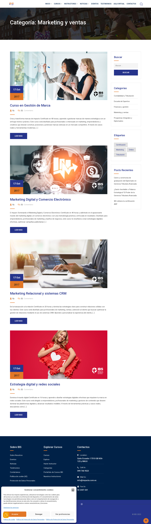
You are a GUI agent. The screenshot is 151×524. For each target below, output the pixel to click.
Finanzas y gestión (121, 107)
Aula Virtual (119, 4)
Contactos (131, 4)
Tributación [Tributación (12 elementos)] (120, 155)
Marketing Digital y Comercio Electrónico (40, 199)
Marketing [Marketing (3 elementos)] (120, 150)
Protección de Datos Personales (22, 481)
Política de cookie (9, 519)
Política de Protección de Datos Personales (30, 519)
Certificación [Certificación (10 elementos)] (121, 145)
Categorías (48, 468)
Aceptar (15, 514)
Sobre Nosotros (16, 455)
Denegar (38, 514)
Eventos (95, 4)
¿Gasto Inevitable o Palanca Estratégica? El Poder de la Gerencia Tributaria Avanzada (125, 192)
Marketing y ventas (121, 112)
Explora (46, 460)
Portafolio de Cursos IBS (53, 472)
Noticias (83, 4)
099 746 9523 (83, 471)
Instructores (70, 4)
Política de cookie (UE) (18, 476)
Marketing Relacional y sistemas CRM (38, 293)
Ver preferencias (62, 514)
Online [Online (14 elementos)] (131, 150)
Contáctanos (15, 472)
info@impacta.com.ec (86, 480)
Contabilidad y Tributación (124, 96)
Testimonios (106, 4)
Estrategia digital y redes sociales (35, 384)
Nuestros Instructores (52, 476)
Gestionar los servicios (11, 507)
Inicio (47, 4)
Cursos (57, 4)
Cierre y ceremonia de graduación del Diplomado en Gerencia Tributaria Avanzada (125, 181)
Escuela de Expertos (122, 101)
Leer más (19, 136)
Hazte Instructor (50, 464)
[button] (73, 490)
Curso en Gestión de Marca (30, 105)
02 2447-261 (82, 490)
